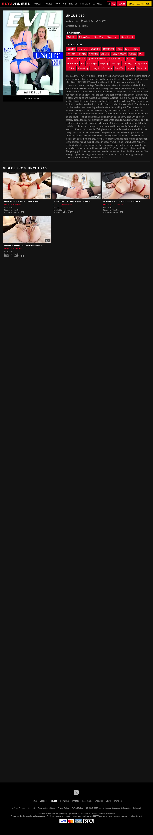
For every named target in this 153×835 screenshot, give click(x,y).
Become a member (139, 4)
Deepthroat (108, 49)
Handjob (95, 68)
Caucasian (107, 68)
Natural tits (95, 49)
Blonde (70, 58)
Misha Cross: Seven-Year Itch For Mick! (23, 245)
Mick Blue (71, 37)
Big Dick (105, 53)
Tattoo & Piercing (116, 58)
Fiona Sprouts (127, 37)
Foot (127, 49)
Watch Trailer (33, 98)
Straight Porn (141, 63)
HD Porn (71, 68)
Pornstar (71, 49)
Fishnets (131, 58)
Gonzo (136, 49)
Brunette (80, 58)
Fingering (104, 63)
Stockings (115, 63)
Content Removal (135, 816)
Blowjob (82, 53)
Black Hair (141, 68)
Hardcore (82, 49)
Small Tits (119, 68)
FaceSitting (83, 68)
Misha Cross (84, 37)
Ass (82, 63)
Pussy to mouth (119, 53)
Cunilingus (92, 63)
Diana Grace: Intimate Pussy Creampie (72, 202)
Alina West (98, 37)
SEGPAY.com (97, 816)
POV (141, 53)
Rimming (127, 63)
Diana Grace (112, 37)
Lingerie (130, 68)
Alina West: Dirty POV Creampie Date (22, 202)
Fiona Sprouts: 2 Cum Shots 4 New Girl (122, 202)
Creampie (93, 53)
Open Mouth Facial (96, 58)
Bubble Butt (72, 63)
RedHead (71, 53)
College (132, 53)
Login (122, 4)
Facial (119, 49)
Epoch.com (24, 816)
